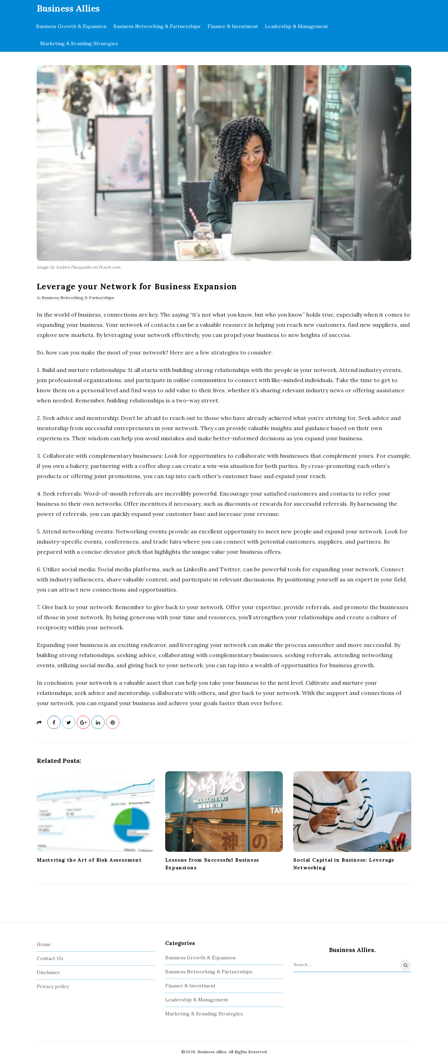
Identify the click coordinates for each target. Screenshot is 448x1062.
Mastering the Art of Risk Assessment (89, 860)
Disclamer (48, 972)
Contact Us (50, 958)
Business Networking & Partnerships (157, 26)
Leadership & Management (296, 26)
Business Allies (68, 8)
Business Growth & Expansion (71, 26)
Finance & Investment (233, 26)
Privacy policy (53, 986)
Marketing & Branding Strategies (79, 43)
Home (44, 944)
